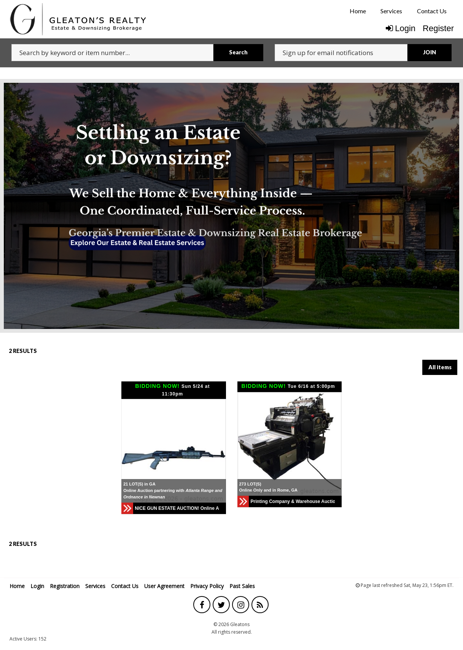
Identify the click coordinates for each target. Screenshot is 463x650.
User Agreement (164, 586)
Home (358, 10)
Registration (65, 586)
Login (400, 28)
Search (238, 52)
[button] (219, 451)
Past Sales (242, 586)
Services (391, 10)
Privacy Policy (207, 586)
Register (438, 28)
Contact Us (432, 10)
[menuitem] (357, 11)
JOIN (429, 52)
